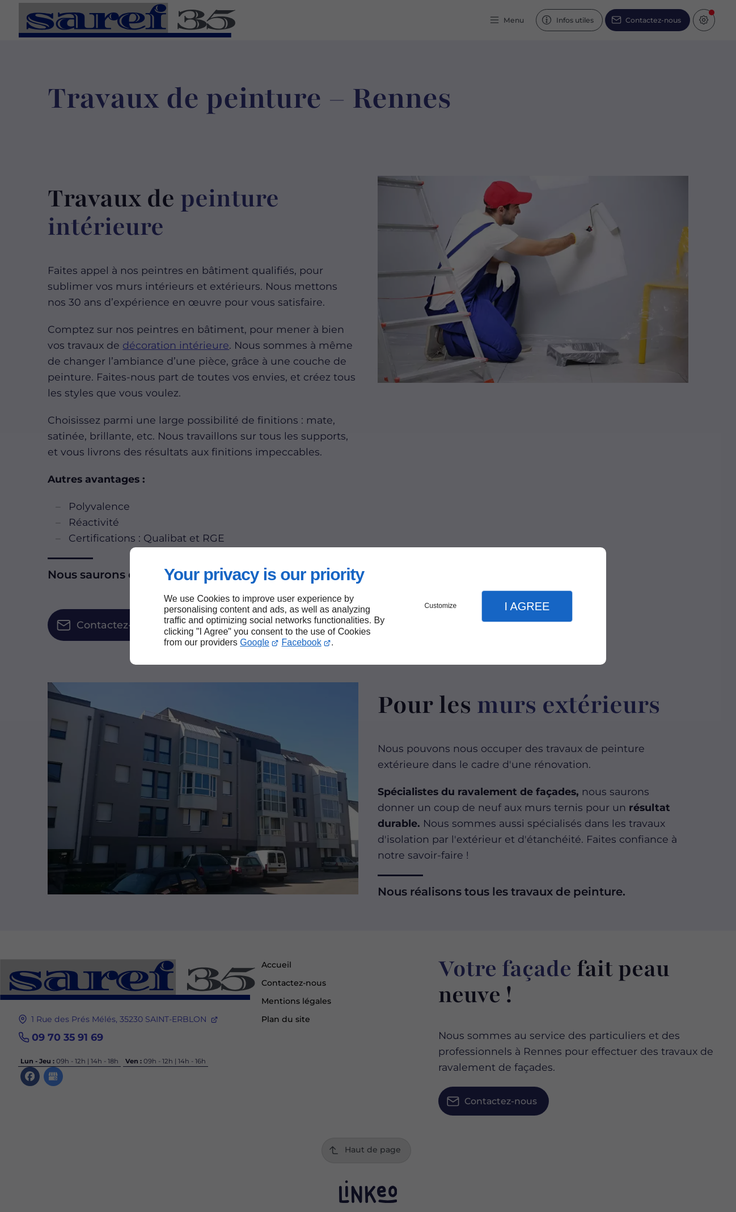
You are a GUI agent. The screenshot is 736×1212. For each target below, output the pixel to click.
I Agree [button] (526, 606)
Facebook (302, 642)
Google (254, 642)
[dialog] (368, 606)
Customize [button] (441, 606)
